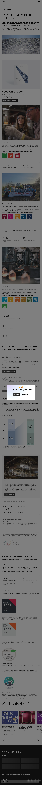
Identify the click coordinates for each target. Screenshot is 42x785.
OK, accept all (16, 394)
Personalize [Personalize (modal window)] (21, 397)
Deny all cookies (25, 394)
